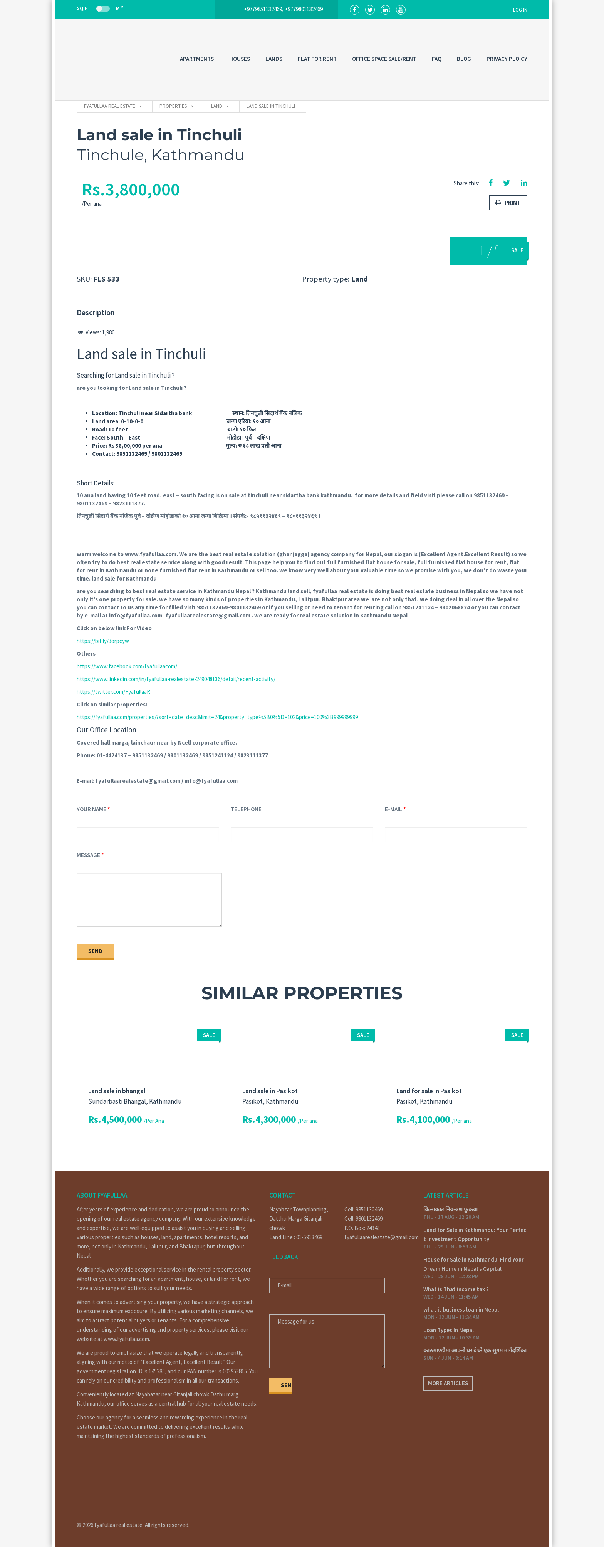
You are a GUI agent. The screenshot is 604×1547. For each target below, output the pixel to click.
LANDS (273, 58)
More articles (448, 1383)
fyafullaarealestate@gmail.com (378, 1237)
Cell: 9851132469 (363, 1209)
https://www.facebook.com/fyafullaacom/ (127, 666)
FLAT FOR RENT (317, 58)
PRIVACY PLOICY (507, 58)
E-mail (393, 809)
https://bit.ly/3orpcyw (103, 640)
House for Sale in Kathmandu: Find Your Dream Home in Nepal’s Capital (473, 1264)
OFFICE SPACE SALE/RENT (384, 58)
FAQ (436, 58)
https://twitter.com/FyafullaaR (113, 691)
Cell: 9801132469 (363, 1218)
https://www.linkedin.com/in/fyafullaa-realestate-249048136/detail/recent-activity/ (176, 679)
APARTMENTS (197, 58)
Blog (464, 58)
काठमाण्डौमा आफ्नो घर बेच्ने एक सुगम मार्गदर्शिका (475, 1350)
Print (508, 202)
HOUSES (239, 58)
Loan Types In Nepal (448, 1330)
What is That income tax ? (456, 1289)
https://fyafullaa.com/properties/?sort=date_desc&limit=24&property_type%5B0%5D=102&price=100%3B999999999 (217, 717)
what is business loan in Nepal (461, 1309)
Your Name (91, 809)
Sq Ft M (100, 8)
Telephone (246, 809)
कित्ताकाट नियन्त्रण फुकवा (450, 1209)
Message (88, 855)
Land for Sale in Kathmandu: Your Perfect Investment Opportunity (474, 1234)
